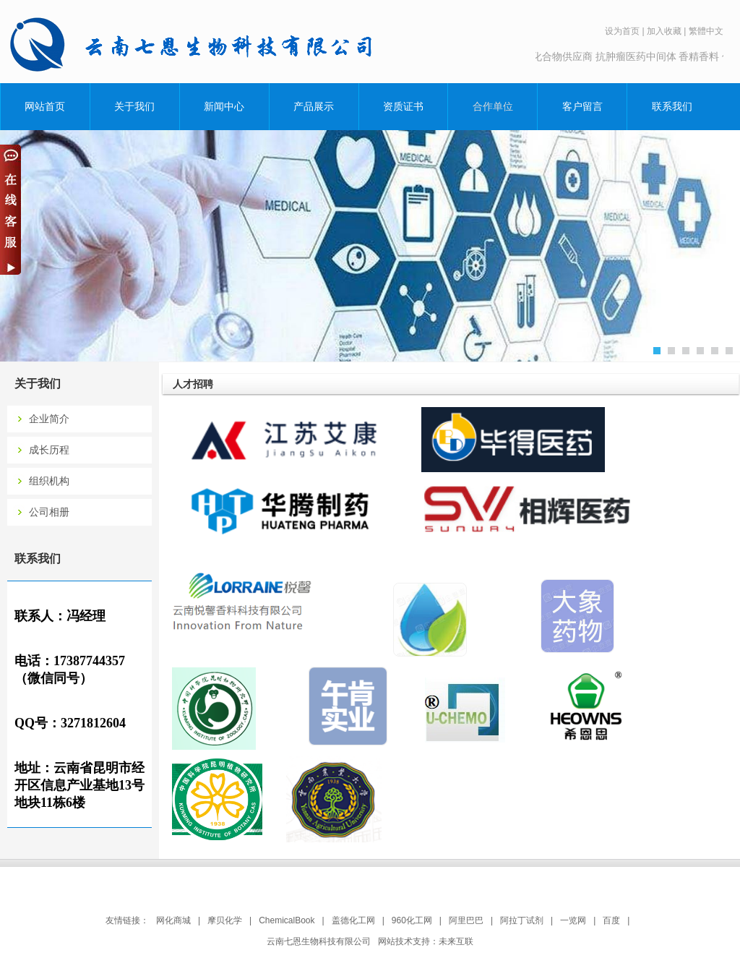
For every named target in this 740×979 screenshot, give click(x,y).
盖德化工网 (353, 920)
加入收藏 (664, 31)
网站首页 (45, 106)
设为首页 (622, 31)
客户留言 (582, 106)
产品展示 (313, 106)
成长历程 (49, 450)
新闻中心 (224, 106)
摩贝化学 (224, 920)
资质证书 (403, 106)
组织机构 (49, 481)
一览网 (573, 920)
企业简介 (49, 419)
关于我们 (134, 106)
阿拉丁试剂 (521, 920)
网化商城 (173, 920)
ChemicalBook (286, 920)
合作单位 (493, 106)
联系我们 (672, 106)
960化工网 (412, 920)
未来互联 (456, 941)
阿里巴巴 (466, 920)
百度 (611, 920)
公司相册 (49, 512)
